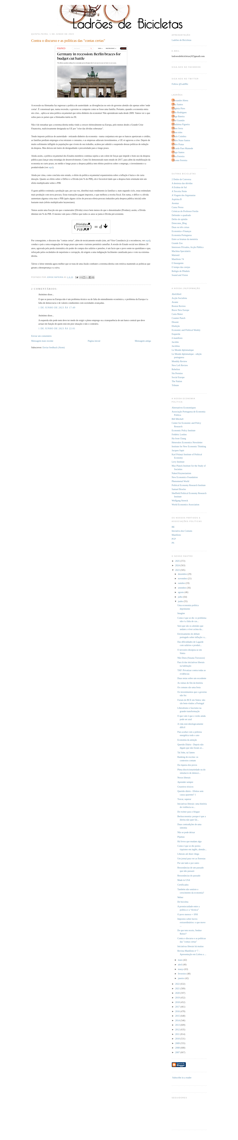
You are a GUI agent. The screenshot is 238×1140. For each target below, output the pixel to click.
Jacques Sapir (178, 450)
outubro (182, 583)
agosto (181, 592)
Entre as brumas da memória (185, 239)
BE (173, 527)
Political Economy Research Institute (189, 485)
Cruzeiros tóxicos (185, 786)
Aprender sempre (185, 782)
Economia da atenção (187, 740)
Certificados (183, 884)
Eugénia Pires (179, 108)
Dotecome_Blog (179, 223)
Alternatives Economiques (184, 407)
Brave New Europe (180, 310)
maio (180, 960)
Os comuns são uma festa (188, 687)
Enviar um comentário (41, 336)
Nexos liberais (183, 777)
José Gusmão (179, 120)
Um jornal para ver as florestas (191, 858)
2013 (177, 1025)
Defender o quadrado (181, 215)
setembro (182, 587)
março (181, 969)
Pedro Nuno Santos (181, 140)
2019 (177, 997)
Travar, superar (184, 799)
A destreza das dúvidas (182, 183)
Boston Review (179, 306)
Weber (180, 897)
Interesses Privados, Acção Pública (188, 247)
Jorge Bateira (179, 116)
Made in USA (183, 880)
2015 (177, 1016)
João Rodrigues (180, 112)
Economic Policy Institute (184, 430)
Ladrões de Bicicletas (181, 40)
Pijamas (181, 837)
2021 (177, 988)
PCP (174, 539)
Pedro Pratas (178, 144)
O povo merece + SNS (187, 914)
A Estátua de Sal (179, 187)
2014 (177, 1020)
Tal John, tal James (186, 752)
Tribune (175, 385)
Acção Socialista (179, 298)
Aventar (175, 203)
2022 (177, 984)
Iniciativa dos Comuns (182, 531)
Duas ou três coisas (180, 227)
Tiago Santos (179, 152)
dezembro (183, 574)
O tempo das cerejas (181, 267)
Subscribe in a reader (181, 1077)
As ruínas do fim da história (190, 683)
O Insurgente (178, 263)
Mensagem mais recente (42, 341)
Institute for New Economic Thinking (189, 446)
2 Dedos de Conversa (181, 179)
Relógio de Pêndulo (181, 271)
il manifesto (177, 338)
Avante (175, 302)
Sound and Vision (180, 275)
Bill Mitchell (177, 419)
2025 (177, 561)
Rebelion (176, 369)
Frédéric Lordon (179, 434)
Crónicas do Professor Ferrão (185, 211)
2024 (177, 565)
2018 (177, 1002)
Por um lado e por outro (188, 863)
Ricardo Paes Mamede (183, 148)
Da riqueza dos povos (187, 765)
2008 (177, 1047)
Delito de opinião (180, 219)
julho (180, 597)
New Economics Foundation (185, 477)
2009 (177, 1043)
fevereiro (182, 973)
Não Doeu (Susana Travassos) (191, 658)
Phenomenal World (180, 481)
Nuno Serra (178, 128)
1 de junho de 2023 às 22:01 (57, 328)
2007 (177, 1052)
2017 (177, 1006)
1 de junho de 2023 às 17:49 (57, 307)
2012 (177, 1029)
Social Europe (178, 377)
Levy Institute (178, 461)
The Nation (177, 381)
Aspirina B (177, 199)
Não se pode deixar (186, 832)
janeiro (181, 978)
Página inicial (94, 341)
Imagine (181, 613)
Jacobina (176, 346)
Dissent (175, 322)
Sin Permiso (177, 373)
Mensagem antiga (143, 341)
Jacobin (175, 342)
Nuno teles (177, 132)
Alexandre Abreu (180, 100)
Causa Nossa (177, 207)
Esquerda (176, 334)
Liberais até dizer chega (188, 854)
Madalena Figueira (181, 124)
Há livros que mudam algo (189, 841)
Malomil (176, 255)
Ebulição (176, 326)
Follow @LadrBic (180, 84)
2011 (177, 1034)
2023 (177, 570)
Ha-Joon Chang (179, 438)
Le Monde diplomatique (183, 350)
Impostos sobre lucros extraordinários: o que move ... (191, 922)
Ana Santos (178, 104)
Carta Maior (177, 314)
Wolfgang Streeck (180, 500)
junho (181, 601)
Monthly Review (179, 361)
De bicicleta (182, 902)
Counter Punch (178, 318)
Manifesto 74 (178, 259)
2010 (177, 1038)
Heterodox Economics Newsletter (187, 442)
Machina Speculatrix (181, 251)
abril (180, 964)
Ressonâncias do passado (188, 875)
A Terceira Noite (179, 191)
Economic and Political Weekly (186, 330)
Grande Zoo (177, 243)
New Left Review (180, 365)
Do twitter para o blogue (188, 811)
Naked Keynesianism (181, 473)
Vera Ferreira (179, 156)
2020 (177, 993)
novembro (183, 578)
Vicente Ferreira (180, 160)
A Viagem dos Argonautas (184, 195)
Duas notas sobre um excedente (191, 678)
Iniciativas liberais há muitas (190, 946)
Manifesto (176, 535)
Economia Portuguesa (182, 235)
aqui (51, 167)
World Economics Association (185, 504)
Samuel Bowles (179, 489)
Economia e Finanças (181, 231)
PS (173, 543)
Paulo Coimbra (179, 136)
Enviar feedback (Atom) (54, 347)
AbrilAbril (176, 294)
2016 (177, 1011)
